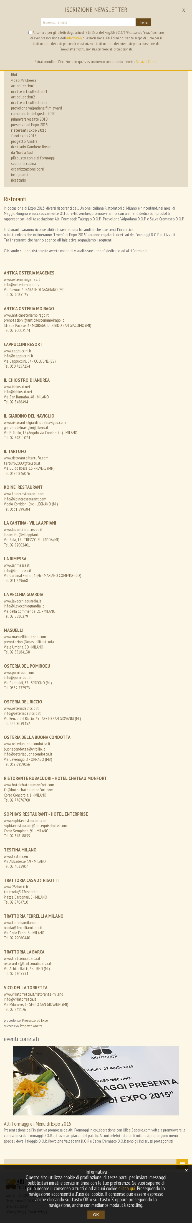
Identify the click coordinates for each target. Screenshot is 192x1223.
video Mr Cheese (24, 80)
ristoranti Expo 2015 (29, 130)
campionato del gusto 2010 (33, 113)
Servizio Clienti (146, 61)
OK (96, 1214)
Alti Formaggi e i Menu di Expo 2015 (37, 1123)
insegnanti (19, 174)
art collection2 (23, 97)
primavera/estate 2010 (29, 119)
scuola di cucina (23, 163)
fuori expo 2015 (23, 136)
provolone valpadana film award (36, 108)
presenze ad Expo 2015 (29, 124)
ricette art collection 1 (29, 91)
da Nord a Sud (22, 152)
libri (14, 75)
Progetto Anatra (31, 1025)
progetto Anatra (24, 141)
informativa (74, 37)
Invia (144, 22)
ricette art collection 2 (29, 102)
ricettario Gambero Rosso (31, 147)
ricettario (18, 180)
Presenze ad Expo (35, 1020)
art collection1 (23, 86)
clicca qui (126, 1188)
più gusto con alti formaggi (33, 158)
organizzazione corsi (27, 169)
